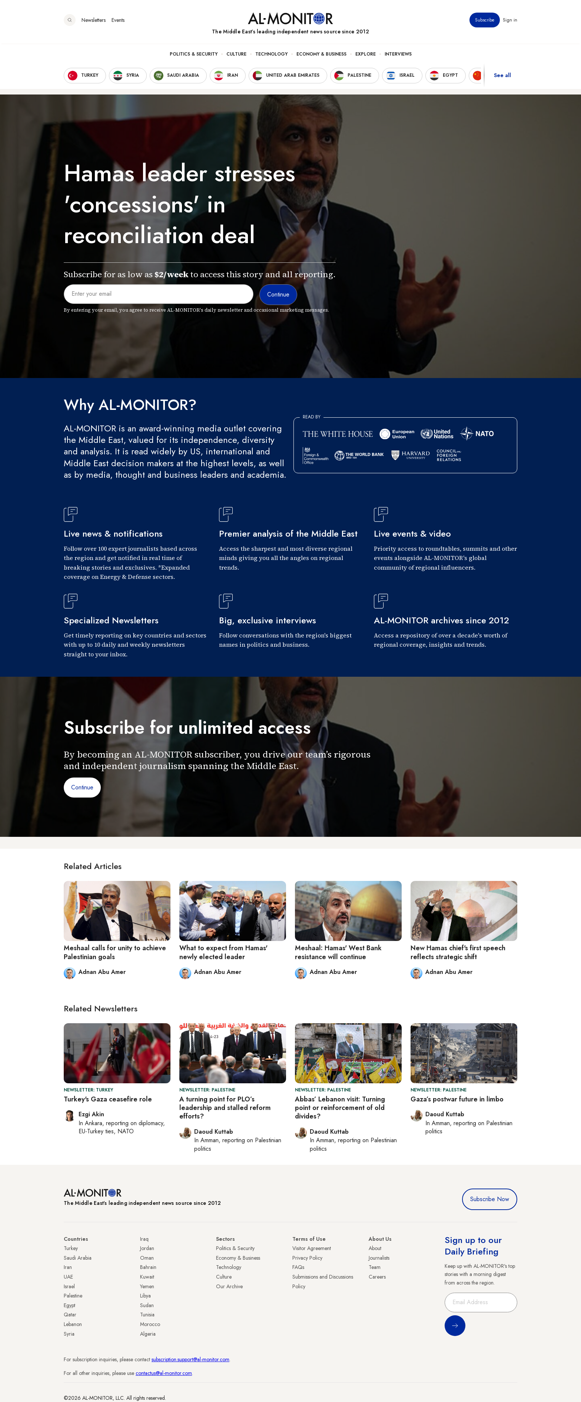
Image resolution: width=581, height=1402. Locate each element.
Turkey (71, 1248)
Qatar (70, 1314)
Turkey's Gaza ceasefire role (108, 1099)
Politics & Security (194, 56)
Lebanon (73, 1324)
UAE (68, 1276)
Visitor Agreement (311, 1248)
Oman (147, 1258)
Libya (145, 1295)
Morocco (150, 1324)
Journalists (379, 1258)
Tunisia (147, 1314)
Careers (377, 1276)
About (375, 1248)
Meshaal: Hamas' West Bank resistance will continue (338, 952)
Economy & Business (321, 56)
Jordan (147, 1248)
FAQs (298, 1267)
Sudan (147, 1305)
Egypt (69, 1305)
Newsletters (94, 22)
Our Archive (229, 1286)
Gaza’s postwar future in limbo (457, 1099)
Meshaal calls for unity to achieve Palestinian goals (115, 952)
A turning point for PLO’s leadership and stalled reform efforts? (225, 1107)
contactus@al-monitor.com (164, 1373)
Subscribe (484, 22)
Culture (236, 56)
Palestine (73, 1295)
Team (375, 1267)
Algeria (148, 1334)
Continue (82, 787)
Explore (365, 56)
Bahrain (148, 1267)
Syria (69, 1334)
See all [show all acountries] (502, 77)
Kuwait (147, 1276)
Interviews (398, 56)
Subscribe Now (489, 1199)
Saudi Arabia (78, 1258)
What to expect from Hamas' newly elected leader (223, 952)
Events (118, 22)
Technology (271, 56)
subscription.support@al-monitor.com (190, 1359)
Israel (69, 1286)
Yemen (147, 1286)
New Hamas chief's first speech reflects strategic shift (458, 952)
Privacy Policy (307, 1258)
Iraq (144, 1239)
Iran (68, 1267)
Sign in (510, 22)
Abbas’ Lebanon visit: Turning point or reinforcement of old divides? (340, 1107)
